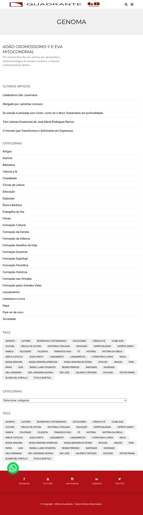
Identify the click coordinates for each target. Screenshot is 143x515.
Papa (6, 305)
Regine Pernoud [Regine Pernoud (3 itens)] (70, 367)
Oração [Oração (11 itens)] (118, 362)
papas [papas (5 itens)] (8, 367)
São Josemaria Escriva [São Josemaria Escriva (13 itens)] (40, 372)
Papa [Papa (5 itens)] (131, 362)
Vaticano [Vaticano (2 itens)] (108, 372)
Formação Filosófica (15, 265)
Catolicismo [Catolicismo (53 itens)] (79, 341)
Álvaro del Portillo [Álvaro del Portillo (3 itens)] (16, 378)
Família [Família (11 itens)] (9, 351)
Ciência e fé (10, 171)
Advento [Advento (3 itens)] (10, 341)
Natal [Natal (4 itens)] (123, 357)
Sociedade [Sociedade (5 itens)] (109, 367)
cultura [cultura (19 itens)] (9, 346)
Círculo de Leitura (13, 185)
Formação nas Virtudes (17, 278)
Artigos (7, 151)
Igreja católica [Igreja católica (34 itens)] (14, 357)
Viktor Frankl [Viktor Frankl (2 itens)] (127, 372)
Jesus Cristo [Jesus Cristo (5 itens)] (36, 357)
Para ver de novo (13, 312)
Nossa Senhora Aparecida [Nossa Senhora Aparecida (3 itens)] (43, 362)
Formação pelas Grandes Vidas (22, 285)
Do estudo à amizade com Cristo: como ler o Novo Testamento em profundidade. (53, 113)
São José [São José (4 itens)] (64, 372)
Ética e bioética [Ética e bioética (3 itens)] (42, 378)
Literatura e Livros (14, 298)
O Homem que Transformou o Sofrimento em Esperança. (38, 130)
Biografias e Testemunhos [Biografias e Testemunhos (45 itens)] (51, 341)
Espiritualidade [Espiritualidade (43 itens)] (102, 346)
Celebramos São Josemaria (20, 95)
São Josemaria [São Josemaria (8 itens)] (13, 372)
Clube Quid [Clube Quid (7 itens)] (117, 341)
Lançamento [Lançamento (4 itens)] (57, 357)
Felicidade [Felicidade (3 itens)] (25, 351)
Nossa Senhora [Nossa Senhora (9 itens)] (13, 362)
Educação (9, 191)
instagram (72, 481)
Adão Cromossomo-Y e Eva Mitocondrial (33, 49)
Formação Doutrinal (15, 252)
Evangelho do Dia (13, 211)
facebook (24, 481)
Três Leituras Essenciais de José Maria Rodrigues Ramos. (39, 121)
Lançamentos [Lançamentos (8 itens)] (77, 357)
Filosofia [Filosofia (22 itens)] (43, 351)
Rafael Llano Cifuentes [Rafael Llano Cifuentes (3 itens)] (43, 367)
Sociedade (9, 319)
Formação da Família (16, 232)
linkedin (97, 481)
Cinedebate (10, 178)
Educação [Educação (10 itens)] (81, 346)
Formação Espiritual (15, 258)
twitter (119, 481)
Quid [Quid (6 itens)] (20, 367)
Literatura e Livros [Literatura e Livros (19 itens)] (102, 357)
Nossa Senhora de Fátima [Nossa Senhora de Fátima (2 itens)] (78, 362)
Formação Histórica (15, 272)
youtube (48, 481)
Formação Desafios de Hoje (20, 245)
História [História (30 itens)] (91, 351)
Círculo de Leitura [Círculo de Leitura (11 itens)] (31, 346)
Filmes (7, 218)
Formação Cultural (14, 225)
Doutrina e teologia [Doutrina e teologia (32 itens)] (59, 346)
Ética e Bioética (12, 205)
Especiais (9, 198)
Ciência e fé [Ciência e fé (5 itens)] (99, 341)
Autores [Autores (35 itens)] (26, 341)
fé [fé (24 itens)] (79, 351)
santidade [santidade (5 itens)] (91, 367)
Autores (7, 158)
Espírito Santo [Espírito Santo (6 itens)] (126, 346)
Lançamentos (11, 292)
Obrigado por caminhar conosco (23, 104)
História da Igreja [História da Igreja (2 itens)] (112, 351)
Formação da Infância (16, 238)
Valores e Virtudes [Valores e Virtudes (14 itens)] (86, 372)
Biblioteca (9, 165)
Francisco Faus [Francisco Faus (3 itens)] (62, 351)
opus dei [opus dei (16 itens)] (103, 362)
